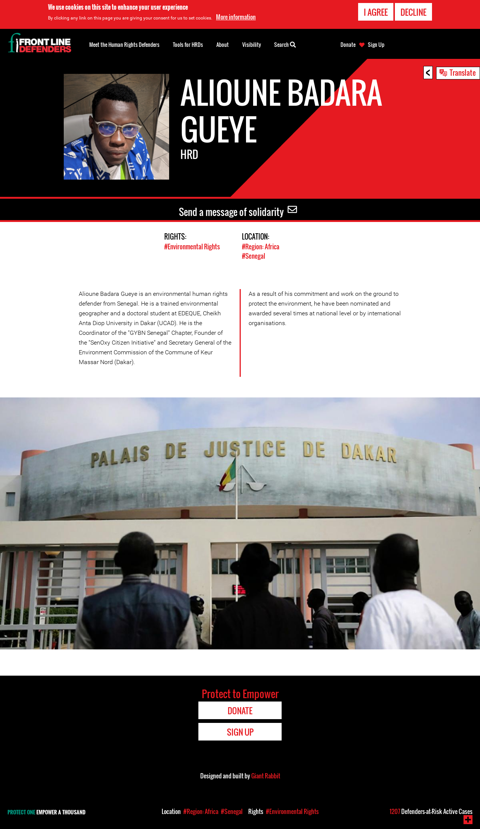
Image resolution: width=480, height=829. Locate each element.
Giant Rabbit (265, 775)
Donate (348, 44)
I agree (376, 12)
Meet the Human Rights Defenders (124, 44)
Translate (463, 72)
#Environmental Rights (192, 246)
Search (285, 43)
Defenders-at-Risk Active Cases (431, 811)
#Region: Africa (260, 246)
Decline (413, 12)
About (222, 44)
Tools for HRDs (188, 44)
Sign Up (376, 44)
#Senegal (253, 256)
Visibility (251, 44)
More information (236, 16)
